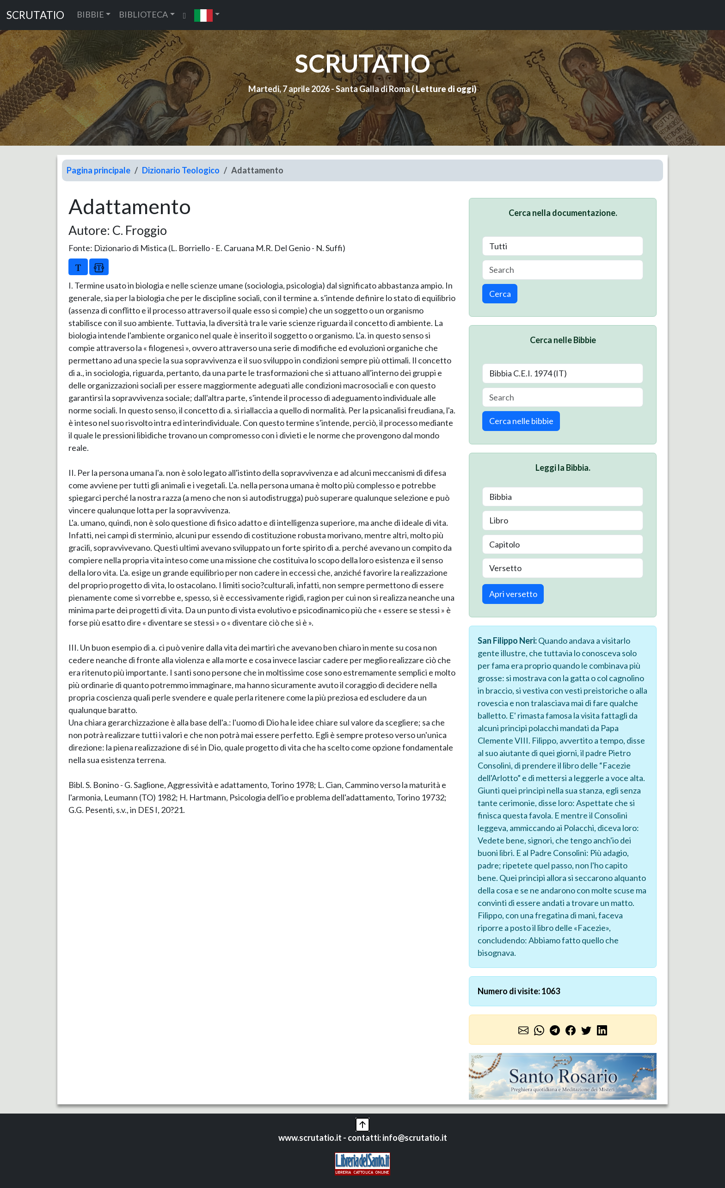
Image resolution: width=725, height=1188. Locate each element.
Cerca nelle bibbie (521, 421)
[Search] (562, 270)
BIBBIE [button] (90, 14)
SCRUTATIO (35, 15)
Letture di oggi (445, 89)
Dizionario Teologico (181, 170)
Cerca (500, 294)
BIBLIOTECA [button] (143, 14)
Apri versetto (513, 594)
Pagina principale (98, 170)
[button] (207, 15)
